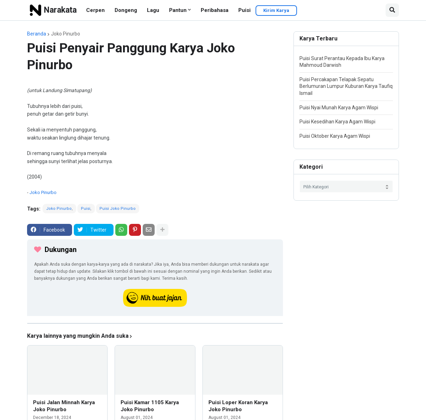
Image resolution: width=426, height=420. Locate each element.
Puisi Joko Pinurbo (117, 208)
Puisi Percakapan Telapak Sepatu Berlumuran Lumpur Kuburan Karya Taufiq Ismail (346, 86)
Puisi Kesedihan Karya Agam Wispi (337, 121)
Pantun (178, 10)
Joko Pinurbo (65, 33)
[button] (392, 10)
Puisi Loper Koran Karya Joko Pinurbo (238, 406)
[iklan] (155, 323)
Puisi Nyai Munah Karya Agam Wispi (338, 107)
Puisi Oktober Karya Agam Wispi (334, 136)
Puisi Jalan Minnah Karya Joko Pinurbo (64, 406)
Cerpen (95, 10)
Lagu (153, 10)
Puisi (244, 10)
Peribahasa (214, 10)
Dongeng (126, 10)
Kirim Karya (276, 10)
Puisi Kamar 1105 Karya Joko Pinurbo (150, 406)
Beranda (36, 33)
